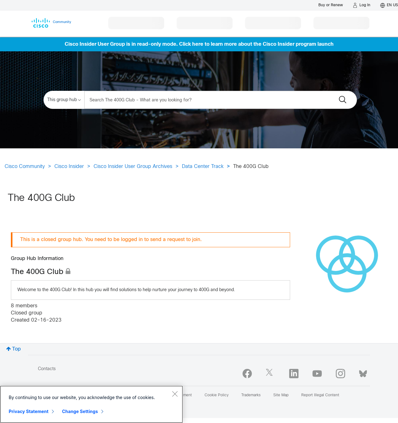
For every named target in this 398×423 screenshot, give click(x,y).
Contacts (47, 369)
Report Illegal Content (320, 395)
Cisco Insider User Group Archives (133, 166)
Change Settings (80, 411)
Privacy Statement (29, 411)
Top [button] (16, 349)
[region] (91, 404)
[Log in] (361, 5)
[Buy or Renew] (330, 5)
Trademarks (251, 395)
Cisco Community (25, 166)
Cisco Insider (69, 166)
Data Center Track (203, 166)
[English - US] (389, 5)
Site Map (281, 395)
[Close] (175, 394)
